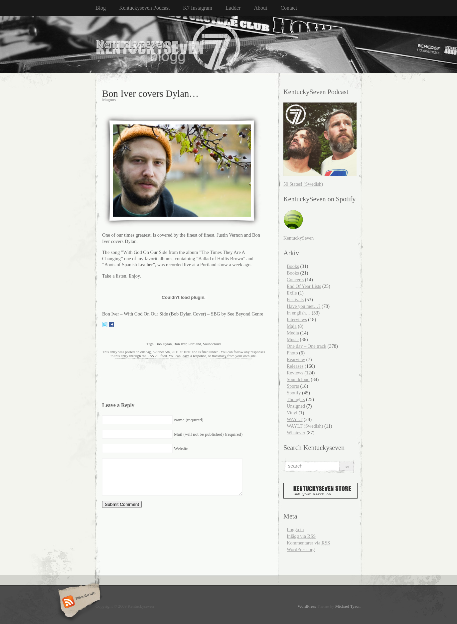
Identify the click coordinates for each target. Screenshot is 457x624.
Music (293, 339)
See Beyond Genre (245, 313)
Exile (292, 293)
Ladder (233, 8)
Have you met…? (304, 306)
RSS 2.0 (153, 356)
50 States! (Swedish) (303, 184)
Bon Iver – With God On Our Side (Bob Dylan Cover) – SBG (161, 313)
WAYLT (294, 419)
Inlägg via (301, 536)
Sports (293, 386)
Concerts (295, 279)
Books (293, 266)
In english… (299, 312)
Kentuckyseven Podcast (144, 8)
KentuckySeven (298, 238)
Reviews (295, 372)
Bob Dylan (163, 344)
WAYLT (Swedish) (305, 426)
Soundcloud (212, 344)
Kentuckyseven (131, 44)
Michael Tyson (348, 606)
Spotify (294, 392)
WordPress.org (301, 549)
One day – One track (306, 346)
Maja (292, 326)
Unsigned (296, 406)
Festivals (295, 299)
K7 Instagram (198, 8)
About (260, 8)
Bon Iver (180, 344)
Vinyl (292, 412)
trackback (219, 356)
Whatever (296, 432)
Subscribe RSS (78, 602)
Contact (288, 8)
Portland (194, 344)
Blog (100, 8)
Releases (295, 366)
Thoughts (296, 399)
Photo (292, 352)
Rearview (296, 359)
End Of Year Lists (304, 286)
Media (293, 332)
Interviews (297, 319)
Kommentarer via (308, 542)
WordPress (307, 606)
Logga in (295, 529)
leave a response (194, 356)
